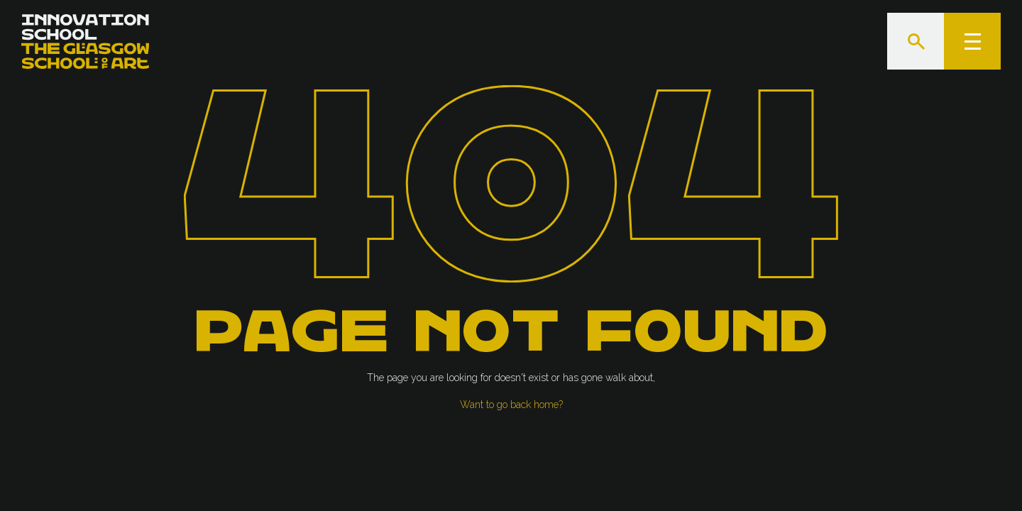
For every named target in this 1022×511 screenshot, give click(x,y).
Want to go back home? (511, 404)
